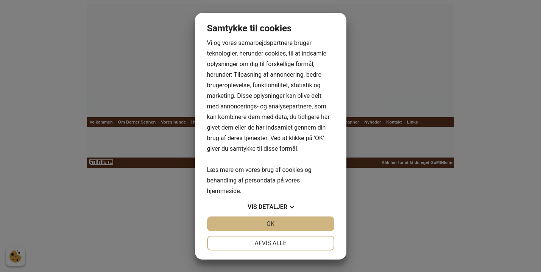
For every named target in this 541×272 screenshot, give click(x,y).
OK (270, 223)
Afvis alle (270, 243)
